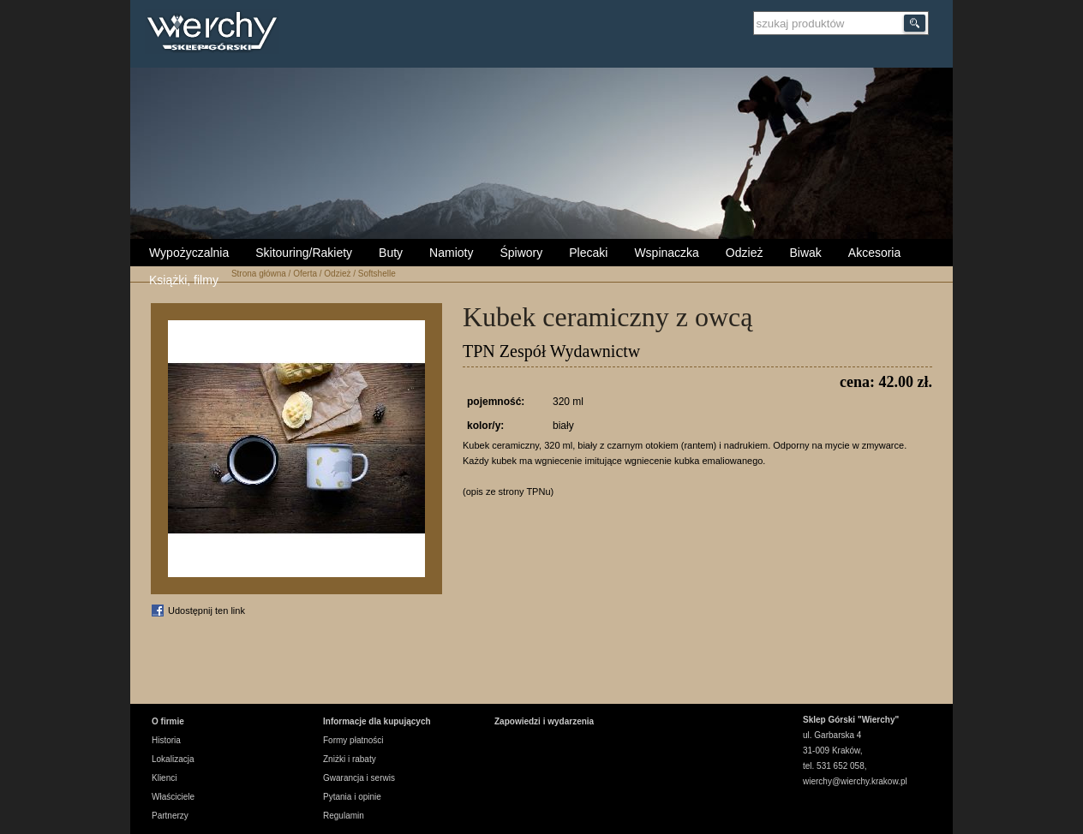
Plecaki (588, 252)
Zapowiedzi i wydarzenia (544, 721)
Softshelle (377, 273)
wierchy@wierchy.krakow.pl (855, 781)
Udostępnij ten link (206, 610)
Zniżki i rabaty (349, 759)
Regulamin (343, 815)
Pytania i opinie (352, 796)
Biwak (805, 252)
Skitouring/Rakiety (303, 252)
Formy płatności (353, 740)
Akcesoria (874, 252)
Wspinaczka (666, 252)
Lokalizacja (173, 759)
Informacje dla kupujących (377, 721)
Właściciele (173, 796)
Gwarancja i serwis (359, 778)
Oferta (305, 273)
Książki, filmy (183, 280)
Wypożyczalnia (189, 252)
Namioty (451, 252)
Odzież (744, 252)
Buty (391, 252)
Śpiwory (521, 252)
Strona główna (258, 273)
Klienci (164, 778)
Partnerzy (170, 815)
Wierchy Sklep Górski (216, 33)
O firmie (168, 721)
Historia (166, 740)
